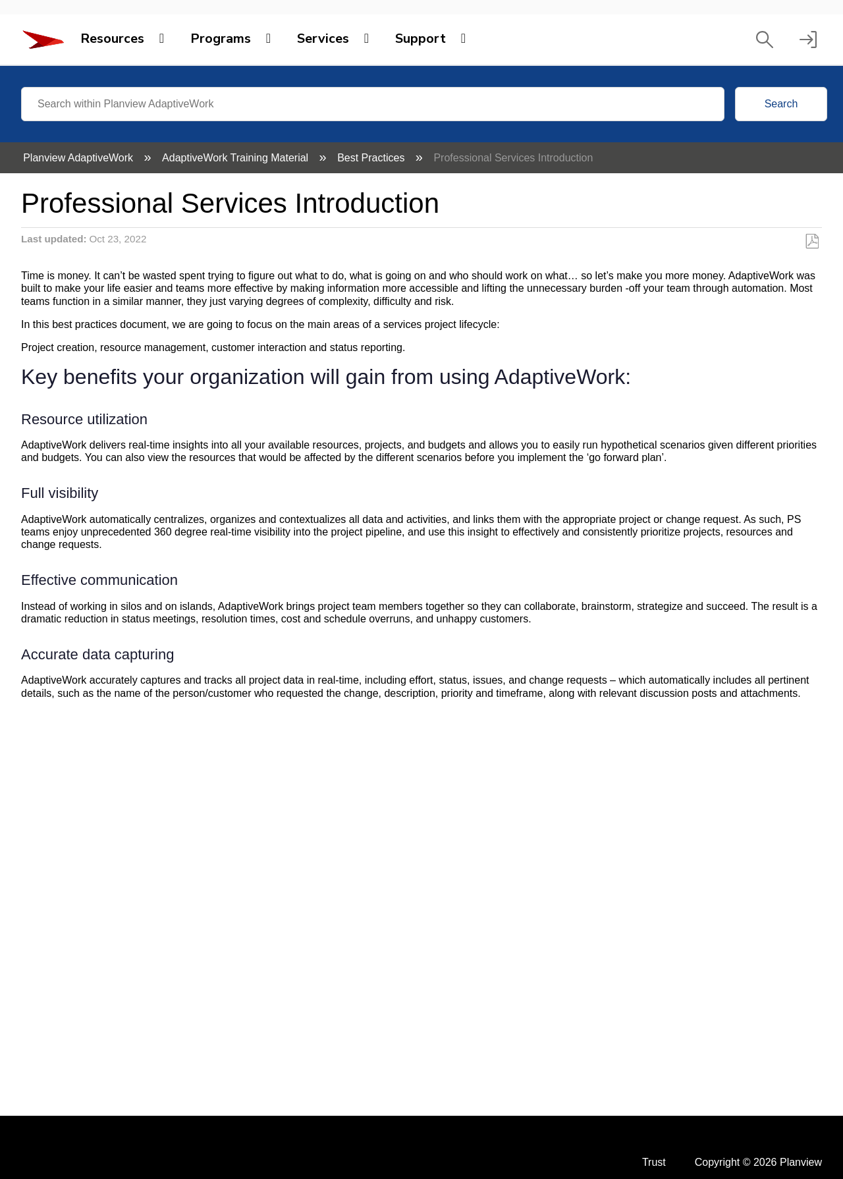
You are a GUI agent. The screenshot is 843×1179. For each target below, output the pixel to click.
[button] (764, 39)
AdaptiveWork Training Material (236, 157)
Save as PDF (812, 242)
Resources (112, 38)
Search (781, 103)
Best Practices (372, 157)
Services (323, 38)
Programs (220, 38)
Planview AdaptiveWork (79, 157)
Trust (654, 1162)
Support (420, 38)
